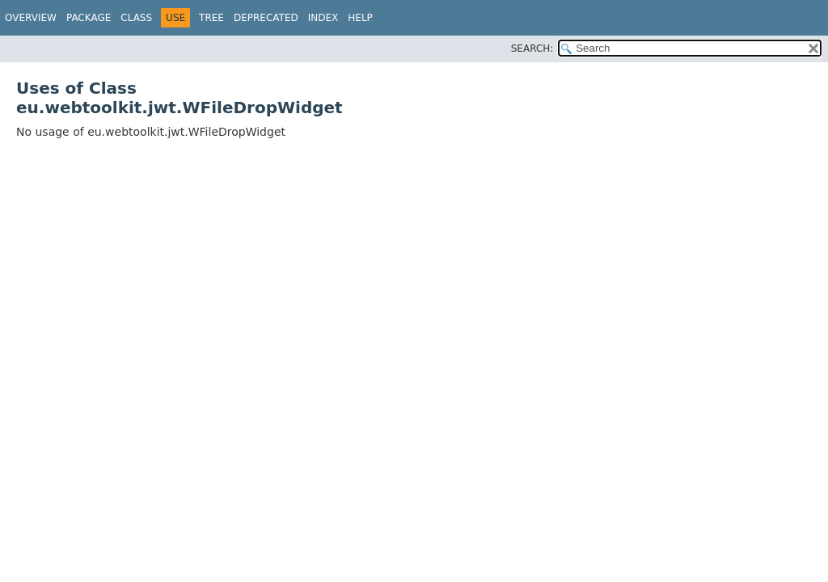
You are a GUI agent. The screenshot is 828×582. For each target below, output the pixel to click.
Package (88, 17)
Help (360, 17)
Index (323, 17)
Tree (211, 17)
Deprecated (266, 17)
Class (136, 17)
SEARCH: (532, 48)
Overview (31, 17)
